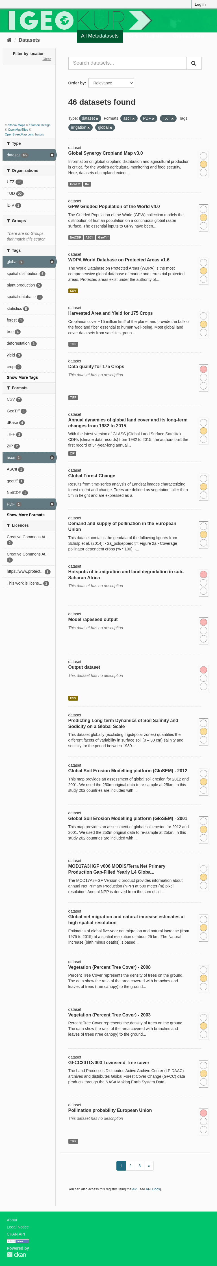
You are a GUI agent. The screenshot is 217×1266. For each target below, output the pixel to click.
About (12, 1220)
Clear (46, 59)
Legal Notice (18, 1227)
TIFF (73, 344)
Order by (76, 83)
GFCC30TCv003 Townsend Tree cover (108, 1062)
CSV (73, 290)
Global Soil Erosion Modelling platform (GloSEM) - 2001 (127, 818)
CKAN (16, 1255)
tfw (87, 184)
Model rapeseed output (93, 619)
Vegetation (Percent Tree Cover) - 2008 (109, 967)
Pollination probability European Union (110, 1110)
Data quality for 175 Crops (96, 366)
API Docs (153, 1189)
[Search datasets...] (127, 63)
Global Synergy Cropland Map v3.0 (105, 153)
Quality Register (146, 36)
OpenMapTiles (18, 129)
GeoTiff (75, 184)
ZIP (72, 453)
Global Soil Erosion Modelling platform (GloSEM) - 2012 (127, 770)
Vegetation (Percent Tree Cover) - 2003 (109, 1015)
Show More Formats (26, 515)
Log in (200, 4)
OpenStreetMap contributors (24, 134)
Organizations (188, 36)
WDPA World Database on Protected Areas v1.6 (119, 259)
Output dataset (84, 667)
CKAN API (16, 1234)
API (135, 1189)
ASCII (90, 237)
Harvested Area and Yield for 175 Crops (110, 313)
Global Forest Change (91, 475)
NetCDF (75, 237)
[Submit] (194, 63)
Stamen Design (40, 125)
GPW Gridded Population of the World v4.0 (114, 206)
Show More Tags (22, 377)
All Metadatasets (100, 36)
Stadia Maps (16, 125)
